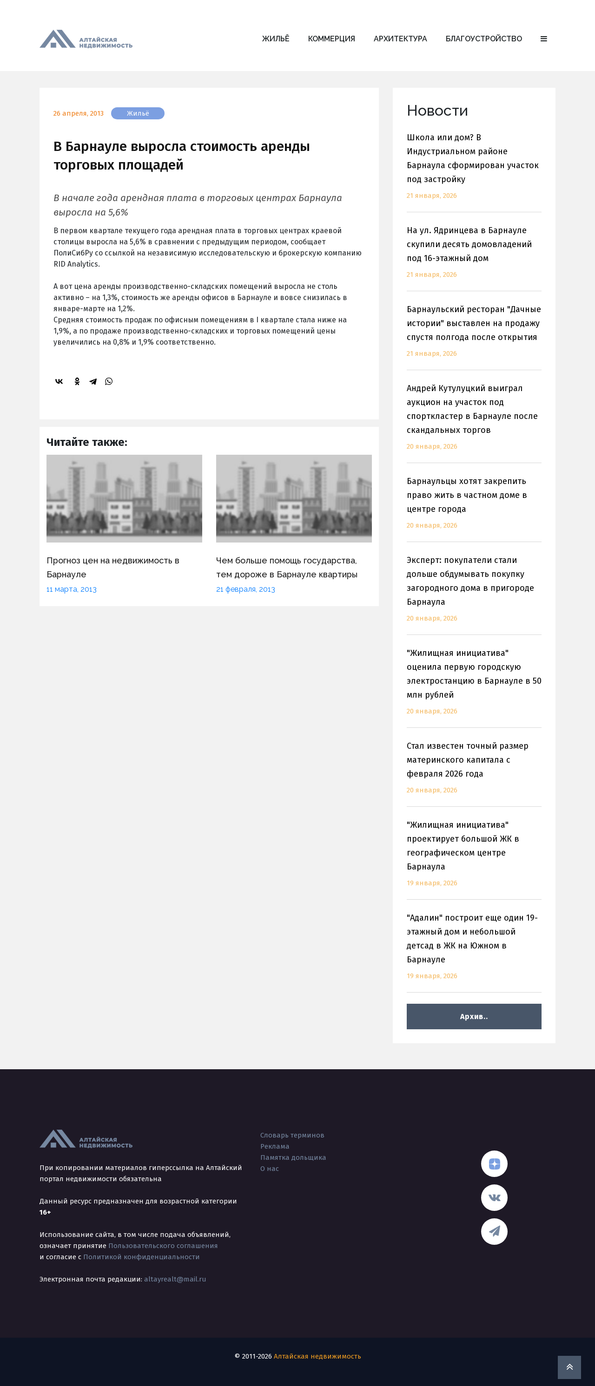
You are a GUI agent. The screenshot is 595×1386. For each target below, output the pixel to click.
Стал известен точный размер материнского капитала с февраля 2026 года (474, 773)
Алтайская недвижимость (317, 1356)
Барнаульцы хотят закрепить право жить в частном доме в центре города (474, 509)
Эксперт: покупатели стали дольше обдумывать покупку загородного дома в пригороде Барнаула (474, 594)
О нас (269, 1168)
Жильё (276, 38)
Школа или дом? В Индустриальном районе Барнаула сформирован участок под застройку (474, 172)
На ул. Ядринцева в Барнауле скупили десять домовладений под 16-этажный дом (474, 258)
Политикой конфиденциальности (141, 1257)
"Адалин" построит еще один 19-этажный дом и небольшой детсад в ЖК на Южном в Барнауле (474, 952)
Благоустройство (484, 38)
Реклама (275, 1146)
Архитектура (400, 38)
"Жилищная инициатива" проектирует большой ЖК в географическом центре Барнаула (474, 859)
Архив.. (474, 1016)
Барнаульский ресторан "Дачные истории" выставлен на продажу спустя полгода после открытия (474, 337)
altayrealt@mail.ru (175, 1279)
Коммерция (331, 38)
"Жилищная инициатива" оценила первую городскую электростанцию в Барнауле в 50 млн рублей (474, 687)
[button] (544, 39)
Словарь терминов (292, 1135)
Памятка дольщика (293, 1157)
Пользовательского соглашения (163, 1246)
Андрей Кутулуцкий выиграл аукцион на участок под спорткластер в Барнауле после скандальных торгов (474, 423)
